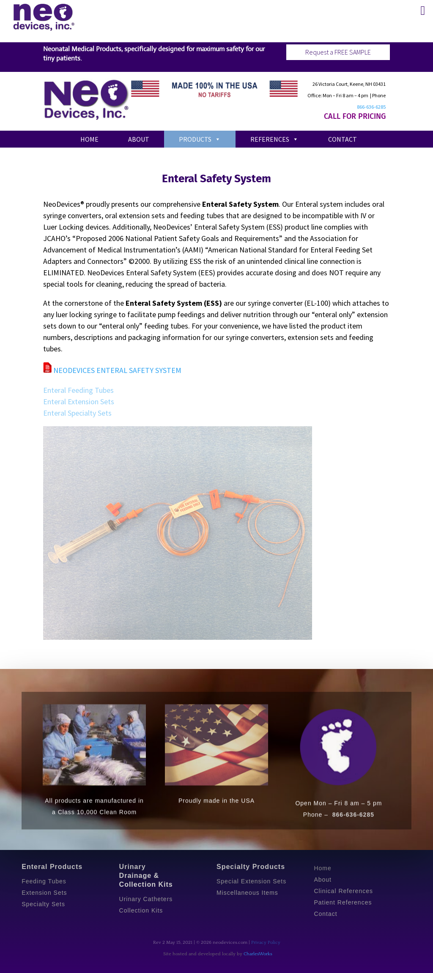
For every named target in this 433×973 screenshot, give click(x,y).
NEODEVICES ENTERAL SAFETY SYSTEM (112, 370)
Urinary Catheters (146, 899)
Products (200, 139)
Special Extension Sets (251, 881)
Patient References (343, 902)
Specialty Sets (43, 904)
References (274, 139)
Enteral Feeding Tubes (78, 390)
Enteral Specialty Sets (77, 413)
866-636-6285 (371, 107)
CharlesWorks (258, 954)
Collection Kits (141, 910)
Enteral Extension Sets (78, 401)
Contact (342, 139)
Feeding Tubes (44, 881)
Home (89, 139)
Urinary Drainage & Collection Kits (146, 875)
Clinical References (343, 891)
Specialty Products (250, 866)
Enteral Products (52, 866)
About (138, 139)
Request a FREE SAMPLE (338, 52)
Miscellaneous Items (247, 892)
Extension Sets (44, 892)
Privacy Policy (265, 942)
